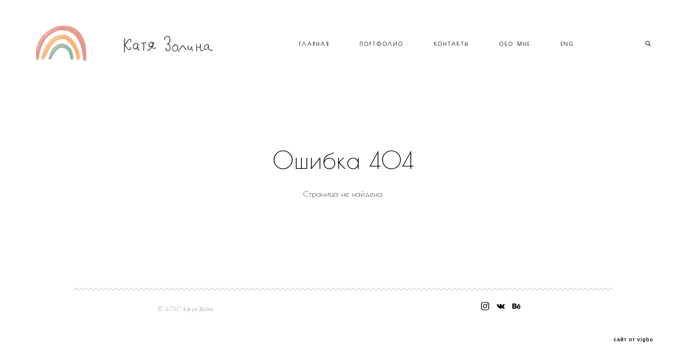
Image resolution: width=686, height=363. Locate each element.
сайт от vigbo (633, 339)
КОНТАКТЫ (451, 44)
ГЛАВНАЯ (314, 44)
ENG (567, 44)
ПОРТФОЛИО (382, 44)
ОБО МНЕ (515, 44)
